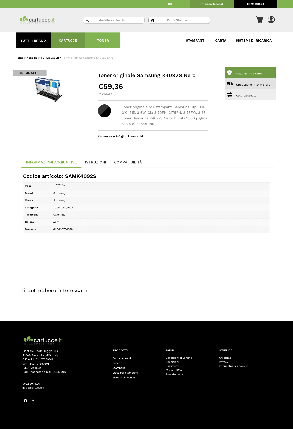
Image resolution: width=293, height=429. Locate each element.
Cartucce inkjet (121, 357)
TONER (103, 40)
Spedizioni (172, 361)
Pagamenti (172, 365)
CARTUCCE (68, 40)
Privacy (223, 361)
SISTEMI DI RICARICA (254, 40)
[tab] (51, 162)
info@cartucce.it (212, 3)
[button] (259, 20)
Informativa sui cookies (233, 365)
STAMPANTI (196, 40)
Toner (116, 361)
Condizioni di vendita (179, 357)
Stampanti (119, 365)
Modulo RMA (174, 370)
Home (19, 57)
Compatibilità (128, 162)
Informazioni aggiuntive (51, 162)
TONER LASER (50, 57)
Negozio (32, 57)
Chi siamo (225, 357)
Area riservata (174, 374)
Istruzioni (95, 162)
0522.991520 (255, 3)
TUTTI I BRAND (33, 41)
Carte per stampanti (125, 370)
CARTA (220, 40)
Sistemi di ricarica (123, 374)
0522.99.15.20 (31, 383)
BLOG (168, 3)
